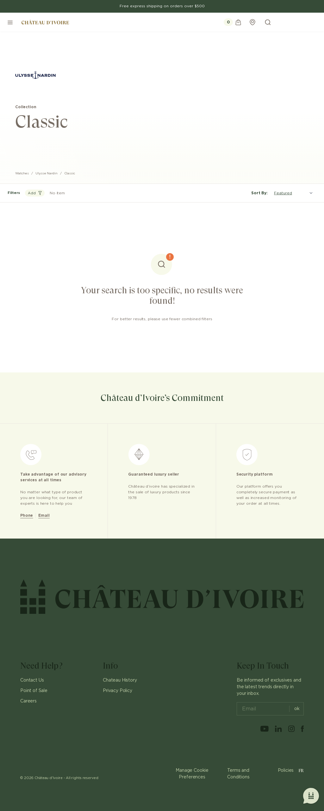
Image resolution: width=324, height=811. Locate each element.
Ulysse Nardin (46, 173)
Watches (22, 173)
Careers (28, 701)
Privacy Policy (117, 691)
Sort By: (259, 193)
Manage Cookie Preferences (192, 773)
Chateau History (120, 680)
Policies (286, 770)
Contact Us (32, 680)
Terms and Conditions (238, 773)
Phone (26, 515)
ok (294, 709)
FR (301, 770)
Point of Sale (33, 691)
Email (43, 515)
